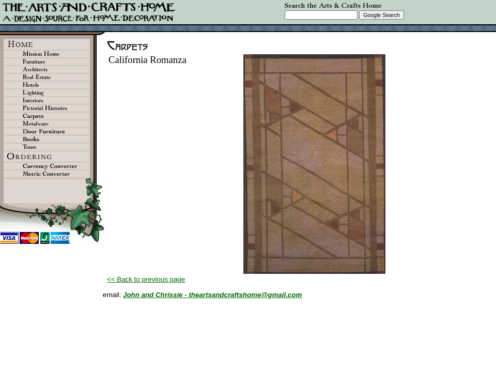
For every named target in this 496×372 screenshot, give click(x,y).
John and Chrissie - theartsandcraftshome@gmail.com (212, 295)
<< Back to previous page (146, 279)
